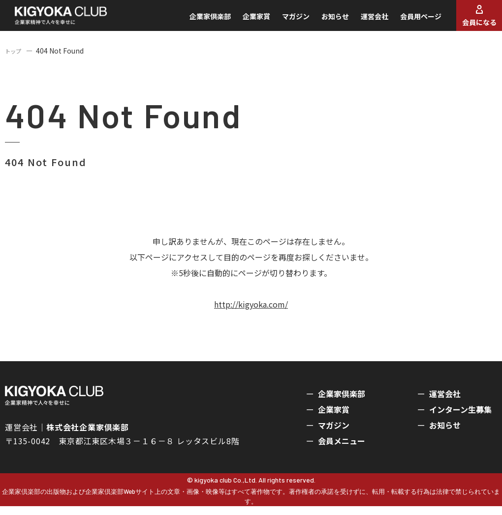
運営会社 (361, 21)
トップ (15, 59)
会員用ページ (407, 21)
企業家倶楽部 (197, 21)
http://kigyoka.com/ (251, 313)
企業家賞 (243, 21)
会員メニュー (341, 450)
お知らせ (322, 21)
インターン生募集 (460, 418)
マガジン (282, 21)
